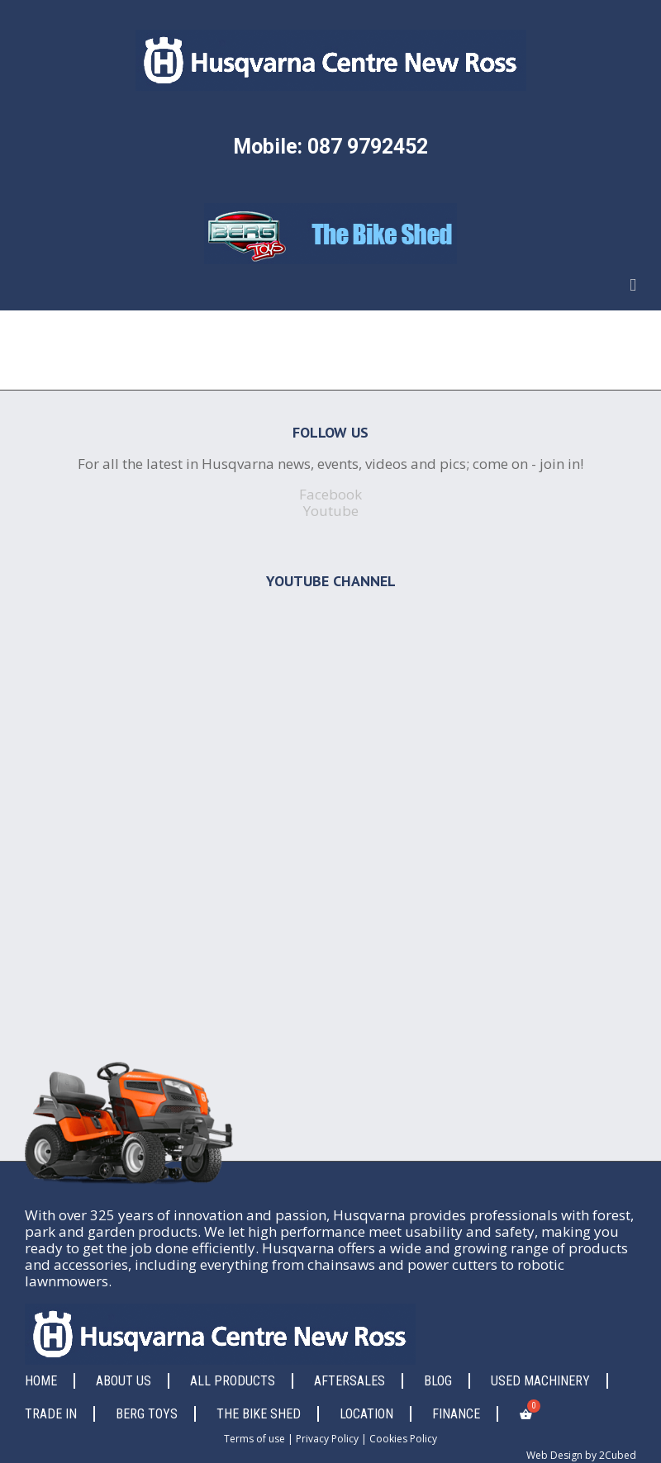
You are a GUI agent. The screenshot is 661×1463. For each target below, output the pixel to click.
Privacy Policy (327, 1439)
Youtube (331, 510)
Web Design (554, 1455)
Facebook (330, 494)
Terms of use (254, 1439)
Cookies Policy (403, 1439)
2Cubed (617, 1455)
